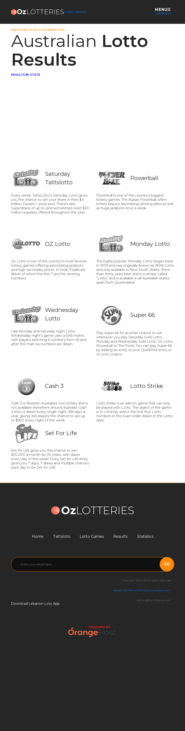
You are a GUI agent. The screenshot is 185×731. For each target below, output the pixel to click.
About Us (119, 590)
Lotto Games (75, 12)
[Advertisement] (93, 132)
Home (38, 536)
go (167, 564)
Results (120, 536)
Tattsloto (61, 536)
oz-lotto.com (161, 590)
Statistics (145, 536)
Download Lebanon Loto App (35, 603)
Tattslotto (163, 13)
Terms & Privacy (139, 590)
